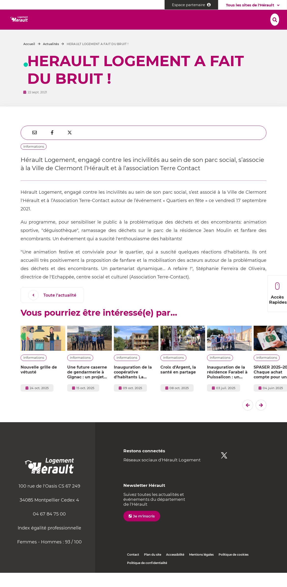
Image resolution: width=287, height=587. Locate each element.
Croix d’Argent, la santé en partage (178, 384)
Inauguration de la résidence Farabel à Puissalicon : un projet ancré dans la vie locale (227, 386)
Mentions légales (201, 569)
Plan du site (152, 569)
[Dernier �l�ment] (247, 419)
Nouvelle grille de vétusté (39, 384)
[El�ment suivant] (261, 419)
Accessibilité (175, 569)
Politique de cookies (233, 569)
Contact (133, 569)
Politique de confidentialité (147, 577)
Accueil (29, 58)
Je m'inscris (144, 530)
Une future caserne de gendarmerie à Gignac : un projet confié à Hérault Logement (87, 386)
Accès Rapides (278, 293)
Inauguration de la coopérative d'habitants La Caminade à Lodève (134, 386)
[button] (62, 19)
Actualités (51, 58)
